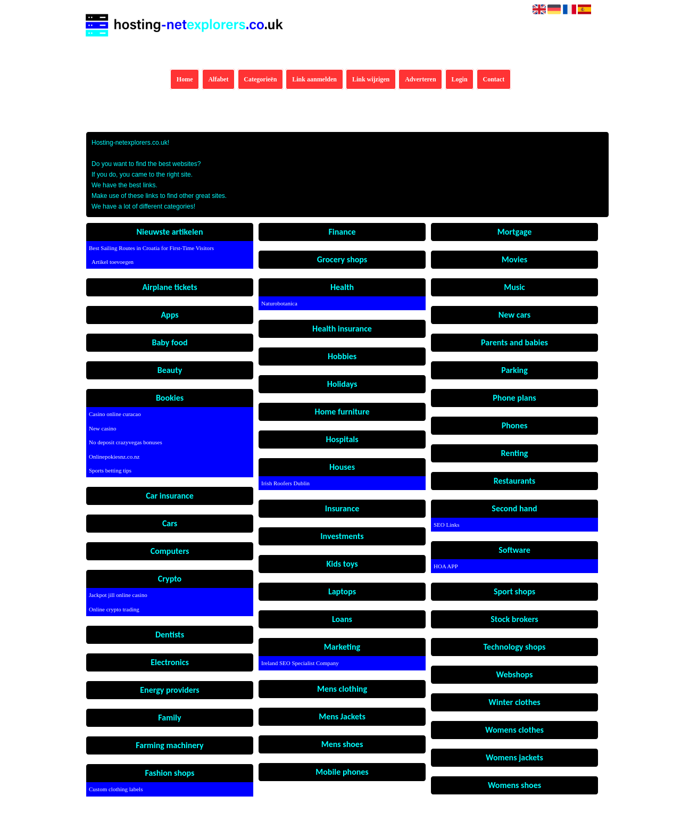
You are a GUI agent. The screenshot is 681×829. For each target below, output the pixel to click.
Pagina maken (352, 822)
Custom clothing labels (116, 789)
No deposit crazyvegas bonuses (125, 442)
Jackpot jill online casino (118, 595)
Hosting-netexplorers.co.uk (298, 822)
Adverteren (420, 79)
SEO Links (447, 524)
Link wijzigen (370, 79)
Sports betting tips (110, 470)
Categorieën (260, 79)
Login (460, 79)
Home (185, 79)
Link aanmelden (314, 79)
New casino (103, 428)
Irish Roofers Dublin (285, 483)
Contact (494, 79)
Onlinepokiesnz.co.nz (114, 456)
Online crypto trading (114, 609)
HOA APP (446, 566)
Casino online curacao (115, 414)
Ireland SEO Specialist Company (300, 663)
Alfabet (218, 79)
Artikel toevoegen (113, 262)
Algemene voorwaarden (401, 822)
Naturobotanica (279, 303)
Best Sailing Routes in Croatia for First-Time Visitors (148, 248)
